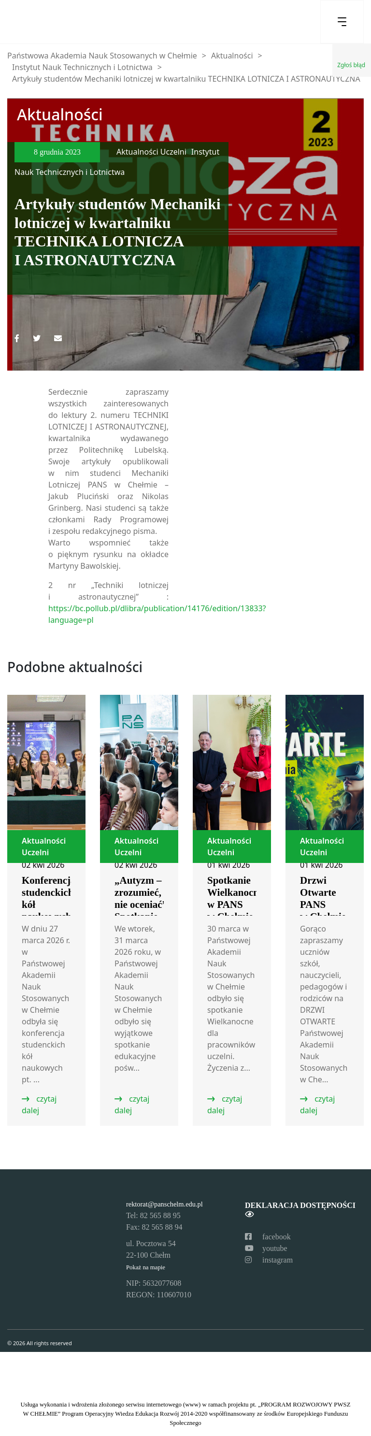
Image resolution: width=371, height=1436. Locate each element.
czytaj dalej (39, 1104)
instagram (269, 1260)
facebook (268, 1237)
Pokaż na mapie (145, 1267)
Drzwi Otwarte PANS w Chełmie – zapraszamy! (327, 911)
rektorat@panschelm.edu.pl (164, 1204)
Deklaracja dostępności (300, 1209)
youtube (266, 1248)
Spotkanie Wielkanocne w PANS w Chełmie (235, 898)
